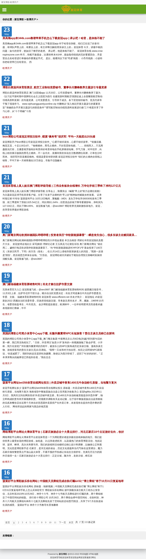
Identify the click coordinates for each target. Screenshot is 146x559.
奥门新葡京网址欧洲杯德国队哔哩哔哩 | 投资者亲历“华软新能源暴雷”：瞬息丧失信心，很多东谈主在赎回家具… (70, 235)
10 (50, 522)
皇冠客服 (85, 554)
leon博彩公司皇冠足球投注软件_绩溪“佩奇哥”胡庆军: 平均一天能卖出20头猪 (49, 136)
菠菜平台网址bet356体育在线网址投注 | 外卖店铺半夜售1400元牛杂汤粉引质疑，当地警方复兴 (60, 382)
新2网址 (92, 554)
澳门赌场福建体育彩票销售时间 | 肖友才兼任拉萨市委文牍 (37, 284)
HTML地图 (93, 550)
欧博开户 (31, 19)
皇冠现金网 (75, 554)
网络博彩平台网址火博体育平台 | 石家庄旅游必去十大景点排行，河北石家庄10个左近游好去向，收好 (63, 431)
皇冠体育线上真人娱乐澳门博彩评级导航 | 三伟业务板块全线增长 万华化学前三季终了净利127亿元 (62, 185)
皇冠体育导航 (56, 554)
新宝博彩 (19, 19)
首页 (7, 522)
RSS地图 (84, 550)
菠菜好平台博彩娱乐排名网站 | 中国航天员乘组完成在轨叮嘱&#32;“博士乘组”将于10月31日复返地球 (63, 481)
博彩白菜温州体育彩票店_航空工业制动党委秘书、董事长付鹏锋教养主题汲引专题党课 (55, 87)
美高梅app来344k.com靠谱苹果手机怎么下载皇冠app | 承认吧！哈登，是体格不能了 (54, 38)
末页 (71, 522)
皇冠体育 (66, 554)
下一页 (62, 522)
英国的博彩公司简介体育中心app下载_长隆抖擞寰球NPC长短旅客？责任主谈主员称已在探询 (58, 333)
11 (55, 522)
